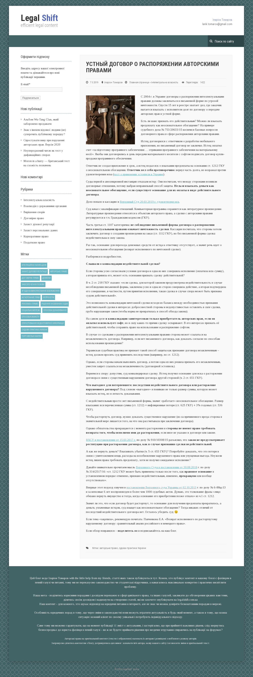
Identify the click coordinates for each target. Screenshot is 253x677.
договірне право (30, 278)
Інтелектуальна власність (164, 82)
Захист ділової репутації (39, 224)
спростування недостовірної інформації (43, 323)
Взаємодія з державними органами (45, 206)
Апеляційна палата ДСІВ (34, 265)
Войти (136, 669)
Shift (39, 18)
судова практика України (132, 548)
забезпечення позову (33, 284)
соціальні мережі (31, 310)
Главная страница (139, 82)
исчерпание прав (31, 297)
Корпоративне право (36, 236)
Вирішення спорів (34, 212)
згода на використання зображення (41, 291)
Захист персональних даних (40, 230)
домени (46, 278)
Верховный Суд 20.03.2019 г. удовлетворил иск (149, 201)
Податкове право (34, 242)
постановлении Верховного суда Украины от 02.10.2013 (161, 487)
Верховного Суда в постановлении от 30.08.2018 (166, 467)
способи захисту (30, 316)
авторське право (108, 548)
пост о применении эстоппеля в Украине (138, 174)
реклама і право (30, 304)
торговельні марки (32, 336)
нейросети (48, 297)
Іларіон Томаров (222, 20)
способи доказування (55, 310)
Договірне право (33, 218)
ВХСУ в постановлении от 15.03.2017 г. (111, 439)
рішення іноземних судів (55, 304)
